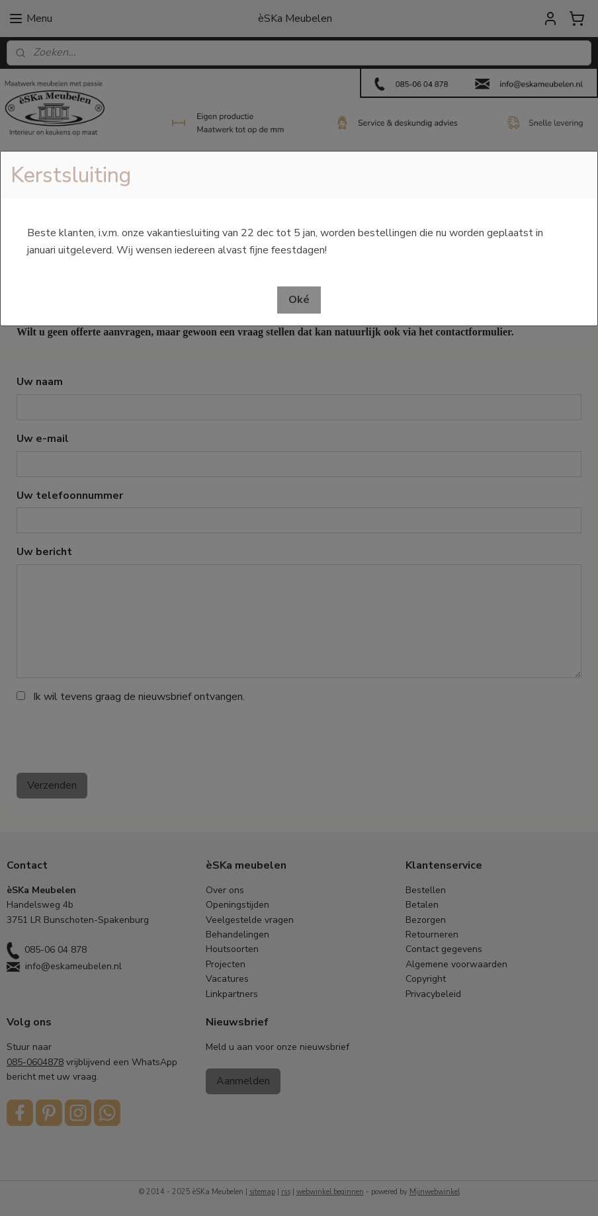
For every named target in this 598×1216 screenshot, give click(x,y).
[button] (299, 300)
